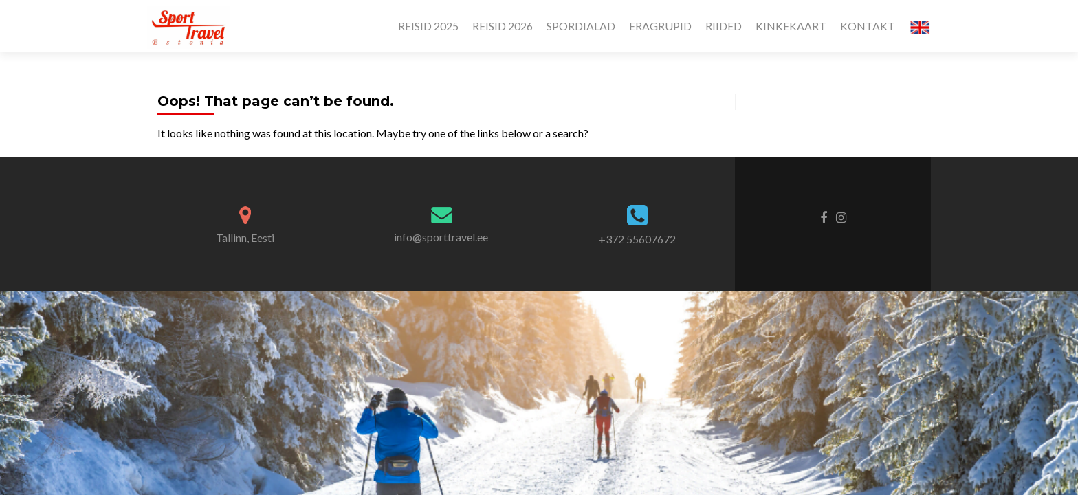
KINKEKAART (791, 25)
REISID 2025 (428, 25)
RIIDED (723, 25)
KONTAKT (867, 25)
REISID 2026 (502, 25)
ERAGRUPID (660, 25)
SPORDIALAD (581, 25)
